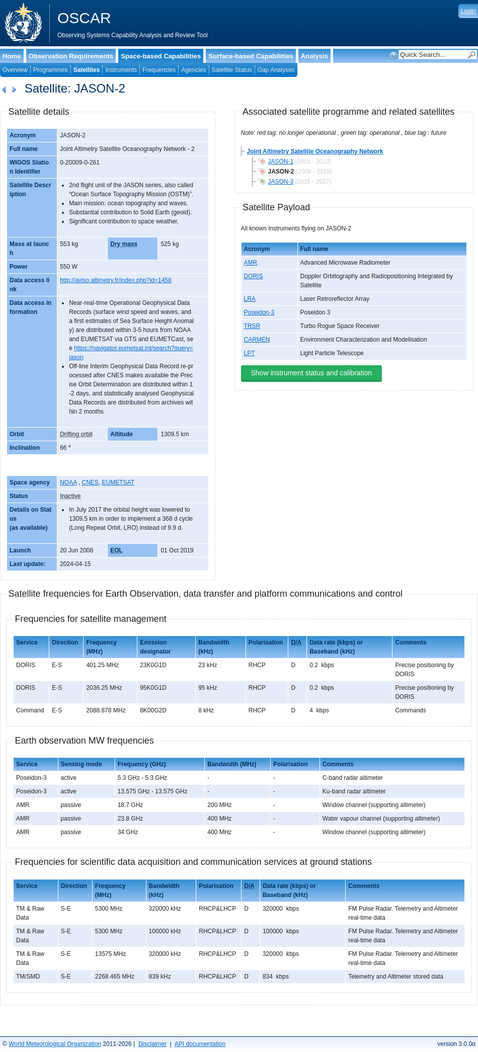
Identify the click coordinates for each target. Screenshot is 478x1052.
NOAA (68, 482)
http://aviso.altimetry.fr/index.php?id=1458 (116, 280)
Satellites (86, 69)
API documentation (200, 1043)
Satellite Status (232, 69)
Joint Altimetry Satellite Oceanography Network (315, 151)
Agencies (193, 69)
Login (468, 11)
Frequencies (159, 69)
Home (12, 56)
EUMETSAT (118, 482)
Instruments (121, 69)
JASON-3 (281, 181)
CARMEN (257, 339)
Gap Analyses (276, 69)
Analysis (314, 56)
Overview (15, 69)
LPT (249, 353)
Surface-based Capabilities (250, 56)
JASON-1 (281, 161)
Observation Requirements (71, 56)
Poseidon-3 (259, 312)
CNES (90, 482)
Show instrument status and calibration (311, 373)
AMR (251, 262)
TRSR (252, 326)
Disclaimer (152, 1043)
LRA (250, 298)
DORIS (253, 276)
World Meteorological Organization (55, 1043)
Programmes (50, 69)
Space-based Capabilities (161, 56)
